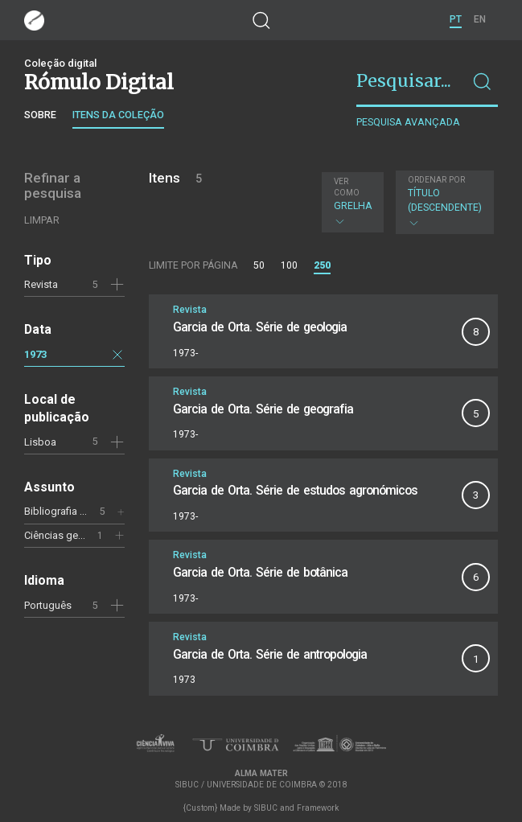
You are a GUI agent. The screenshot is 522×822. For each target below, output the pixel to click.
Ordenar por (436, 179)
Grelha (353, 202)
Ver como (347, 187)
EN (480, 19)
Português (48, 605)
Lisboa (40, 442)
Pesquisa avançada (408, 122)
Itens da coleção (118, 115)
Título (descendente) (445, 202)
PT (456, 19)
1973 (35, 354)
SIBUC (265, 808)
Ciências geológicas (71, 535)
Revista (41, 284)
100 (289, 265)
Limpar (42, 220)
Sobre (40, 115)
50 (259, 265)
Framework (318, 808)
